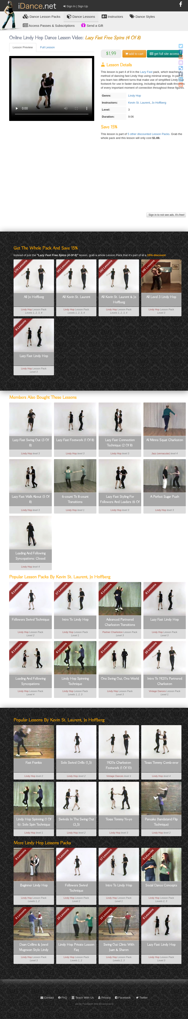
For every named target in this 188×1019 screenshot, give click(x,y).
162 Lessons (106, 266)
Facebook (123, 997)
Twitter (142, 997)
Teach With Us (82, 997)
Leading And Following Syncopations (30, 681)
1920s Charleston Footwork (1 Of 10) (119, 765)
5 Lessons (63, 854)
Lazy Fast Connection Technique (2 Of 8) (120, 443)
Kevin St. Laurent (139, 102)
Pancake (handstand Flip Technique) (161, 822)
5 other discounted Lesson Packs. (149, 134)
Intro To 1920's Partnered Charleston (164, 681)
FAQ (62, 997)
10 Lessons (151, 647)
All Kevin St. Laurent (76, 297)
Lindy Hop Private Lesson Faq (76, 947)
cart (134, 54)
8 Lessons (21, 325)
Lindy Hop (134, 95)
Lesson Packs (41, 16)
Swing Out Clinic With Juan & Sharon (118, 947)
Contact (47, 997)
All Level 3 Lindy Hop (161, 297)
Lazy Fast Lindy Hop (33, 356)
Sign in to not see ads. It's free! (166, 214)
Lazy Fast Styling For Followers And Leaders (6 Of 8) (119, 500)
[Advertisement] (97, 180)
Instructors (112, 16)
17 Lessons (61, 588)
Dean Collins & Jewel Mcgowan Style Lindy (33, 947)
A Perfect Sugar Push (164, 497)
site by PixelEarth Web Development (94, 1004)
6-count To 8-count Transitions (75, 499)
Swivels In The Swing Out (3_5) (76, 822)
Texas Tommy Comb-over (161, 763)
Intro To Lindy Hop (75, 620)
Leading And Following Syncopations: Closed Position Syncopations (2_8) (30, 556)
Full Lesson (47, 47)
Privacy (104, 997)
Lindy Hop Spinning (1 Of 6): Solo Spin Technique (33, 822)
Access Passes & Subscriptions (49, 25)
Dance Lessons (81, 16)
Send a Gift (92, 25)
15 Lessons (63, 913)
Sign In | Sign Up (75, 6)
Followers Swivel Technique (30, 620)
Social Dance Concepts (161, 885)
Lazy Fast (146, 72)
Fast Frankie (34, 763)
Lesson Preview (23, 47)
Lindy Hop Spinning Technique (75, 681)
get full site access (164, 54)
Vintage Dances (157, 691)
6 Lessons (106, 589)
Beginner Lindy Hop (34, 885)
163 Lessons (63, 266)
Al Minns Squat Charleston (164, 440)
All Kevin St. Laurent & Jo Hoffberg (118, 300)
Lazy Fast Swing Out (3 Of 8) (30, 443)
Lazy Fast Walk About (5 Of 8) (30, 499)
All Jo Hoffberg (34, 297)
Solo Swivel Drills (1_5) (76, 763)
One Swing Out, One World (120, 679)
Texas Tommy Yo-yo (119, 819)
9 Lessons (106, 648)
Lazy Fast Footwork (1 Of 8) (75, 440)
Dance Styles (142, 16)
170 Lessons (21, 266)
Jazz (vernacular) (160, 453)
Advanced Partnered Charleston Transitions (120, 622)
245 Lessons (148, 266)
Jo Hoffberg (158, 102)
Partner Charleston (113, 632)
